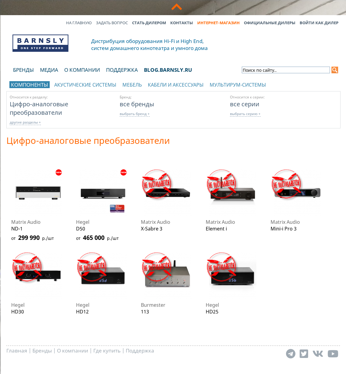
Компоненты (29, 84)
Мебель (132, 84)
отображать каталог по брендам (299, 83)
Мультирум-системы (238, 84)
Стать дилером (149, 22)
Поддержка (122, 69)
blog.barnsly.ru (168, 69)
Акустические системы (85, 84)
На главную (79, 22)
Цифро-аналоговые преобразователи (39, 108)
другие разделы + (25, 122)
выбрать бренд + (135, 113)
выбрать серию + (245, 113)
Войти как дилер (319, 22)
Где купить (107, 350)
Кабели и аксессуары (176, 84)
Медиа (49, 69)
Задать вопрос (112, 22)
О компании (82, 69)
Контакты (181, 22)
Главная (16, 350)
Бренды (23, 69)
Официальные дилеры (269, 22)
